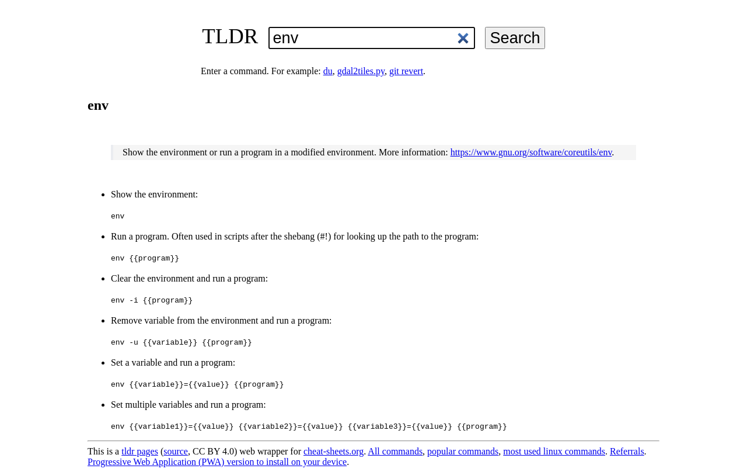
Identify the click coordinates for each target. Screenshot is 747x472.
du (328, 71)
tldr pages (139, 451)
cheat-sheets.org (333, 451)
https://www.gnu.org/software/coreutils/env (531, 152)
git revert (406, 71)
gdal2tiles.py (361, 71)
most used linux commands (554, 451)
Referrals (627, 451)
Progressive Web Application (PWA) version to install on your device (217, 462)
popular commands (462, 451)
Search (515, 38)
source (175, 451)
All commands (395, 451)
